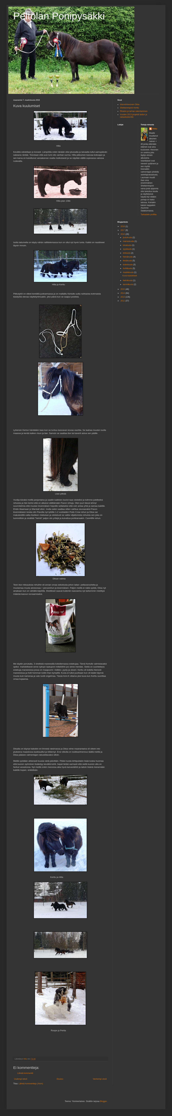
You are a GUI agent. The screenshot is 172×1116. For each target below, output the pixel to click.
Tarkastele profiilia (149, 214)
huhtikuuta (128, 268)
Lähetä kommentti (25, 1073)
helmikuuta (128, 280)
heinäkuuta (128, 257)
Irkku (154, 129)
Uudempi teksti (20, 1079)
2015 (123, 289)
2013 (123, 297)
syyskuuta (127, 249)
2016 (123, 234)
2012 (123, 301)
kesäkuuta (127, 260)
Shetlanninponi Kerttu (129, 108)
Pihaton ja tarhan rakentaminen (134, 111)
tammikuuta (128, 284)
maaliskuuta (128, 272)
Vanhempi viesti (100, 1079)
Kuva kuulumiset (129, 275)
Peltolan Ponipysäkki (59, 15)
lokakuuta (127, 245)
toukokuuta (128, 264)
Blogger (103, 1101)
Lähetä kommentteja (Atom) (31, 1083)
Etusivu (60, 1079)
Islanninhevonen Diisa (129, 104)
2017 (123, 230)
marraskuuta (128, 241)
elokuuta (127, 253)
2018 (123, 226)
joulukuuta (127, 237)
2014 (123, 293)
